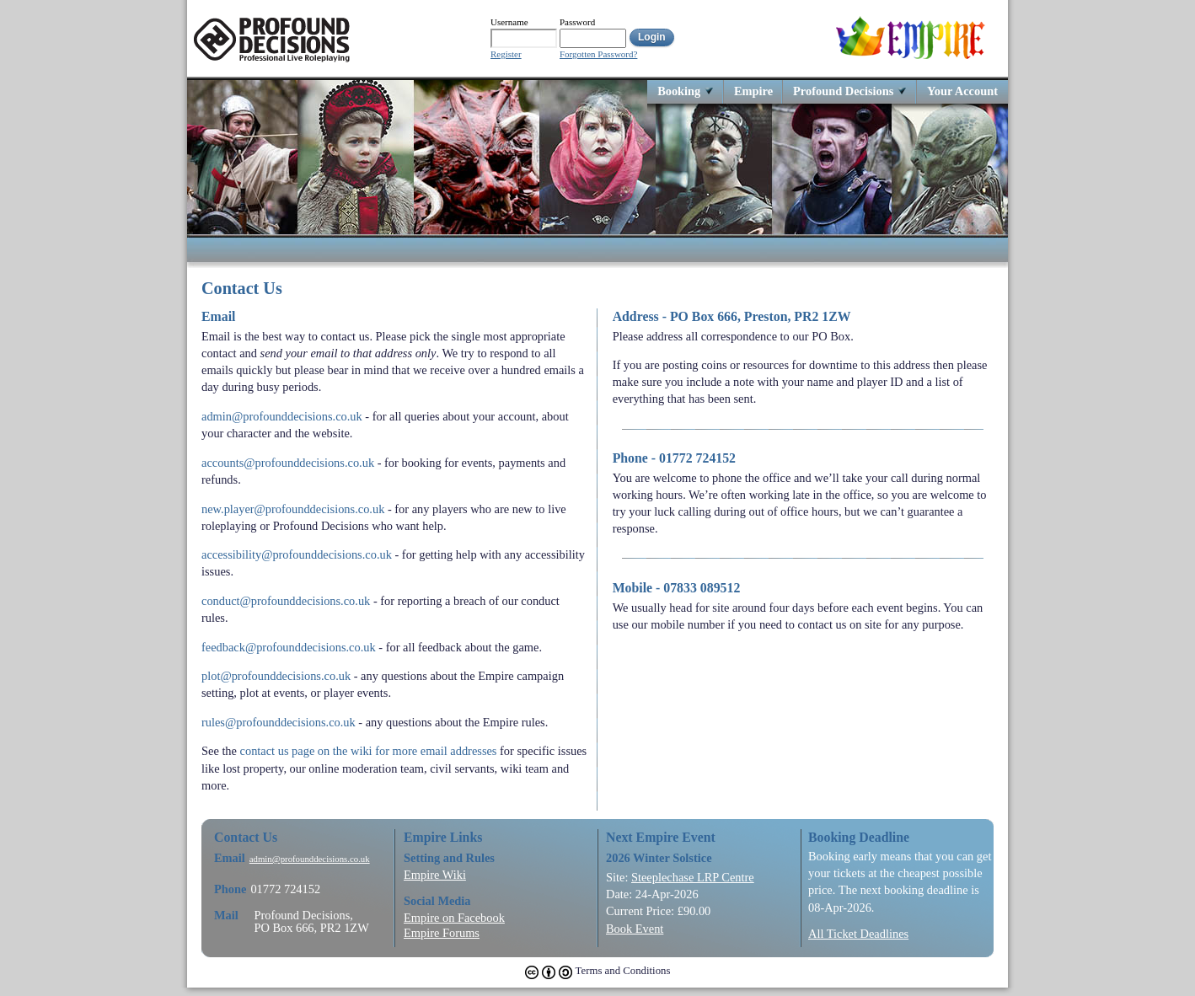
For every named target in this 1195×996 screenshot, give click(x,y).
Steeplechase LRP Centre (692, 877)
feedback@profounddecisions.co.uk (288, 647)
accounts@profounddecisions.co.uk (287, 462)
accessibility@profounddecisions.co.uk (296, 554)
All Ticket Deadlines (858, 933)
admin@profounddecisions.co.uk (281, 416)
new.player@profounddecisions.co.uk (292, 509)
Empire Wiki (435, 875)
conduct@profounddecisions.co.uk (285, 601)
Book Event (634, 928)
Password (577, 22)
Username (509, 22)
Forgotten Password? (598, 54)
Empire (753, 90)
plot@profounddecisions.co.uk (276, 676)
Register (506, 54)
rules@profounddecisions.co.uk (278, 722)
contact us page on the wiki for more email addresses (368, 751)
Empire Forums (442, 933)
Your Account (962, 90)
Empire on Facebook (454, 918)
